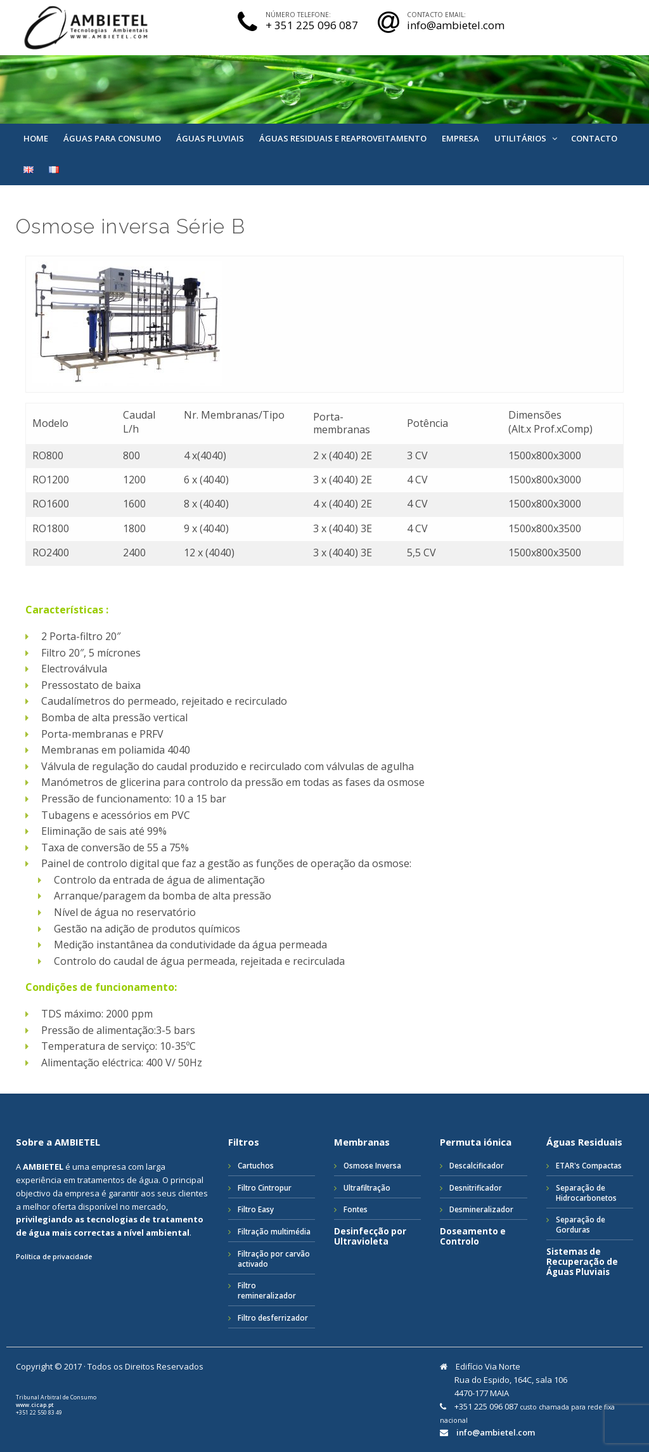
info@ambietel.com (495, 1433)
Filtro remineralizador (267, 1290)
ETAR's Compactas (589, 1165)
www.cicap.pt (35, 1405)
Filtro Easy (256, 1209)
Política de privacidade (54, 1256)
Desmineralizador (481, 1209)
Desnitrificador (475, 1187)
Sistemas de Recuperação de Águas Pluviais (582, 1262)
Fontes (356, 1209)
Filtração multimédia (274, 1231)
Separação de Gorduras (580, 1224)
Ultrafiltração (367, 1187)
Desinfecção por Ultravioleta (370, 1236)
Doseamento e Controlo (473, 1236)
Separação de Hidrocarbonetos (586, 1192)
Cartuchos (256, 1165)
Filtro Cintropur (265, 1187)
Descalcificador (476, 1165)
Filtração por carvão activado (274, 1258)
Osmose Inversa (372, 1165)
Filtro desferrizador (273, 1317)
